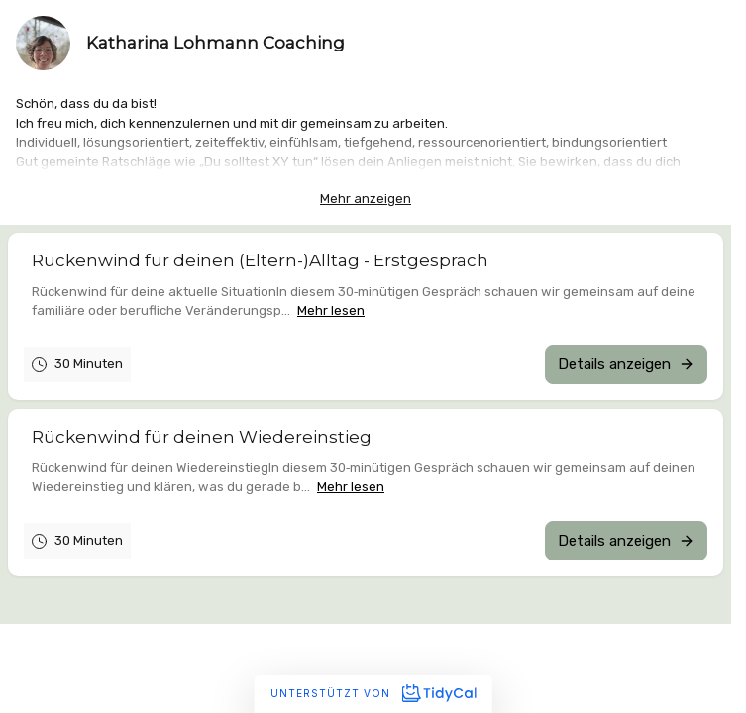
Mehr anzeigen (365, 198)
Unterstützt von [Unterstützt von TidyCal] (373, 693)
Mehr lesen (331, 310)
